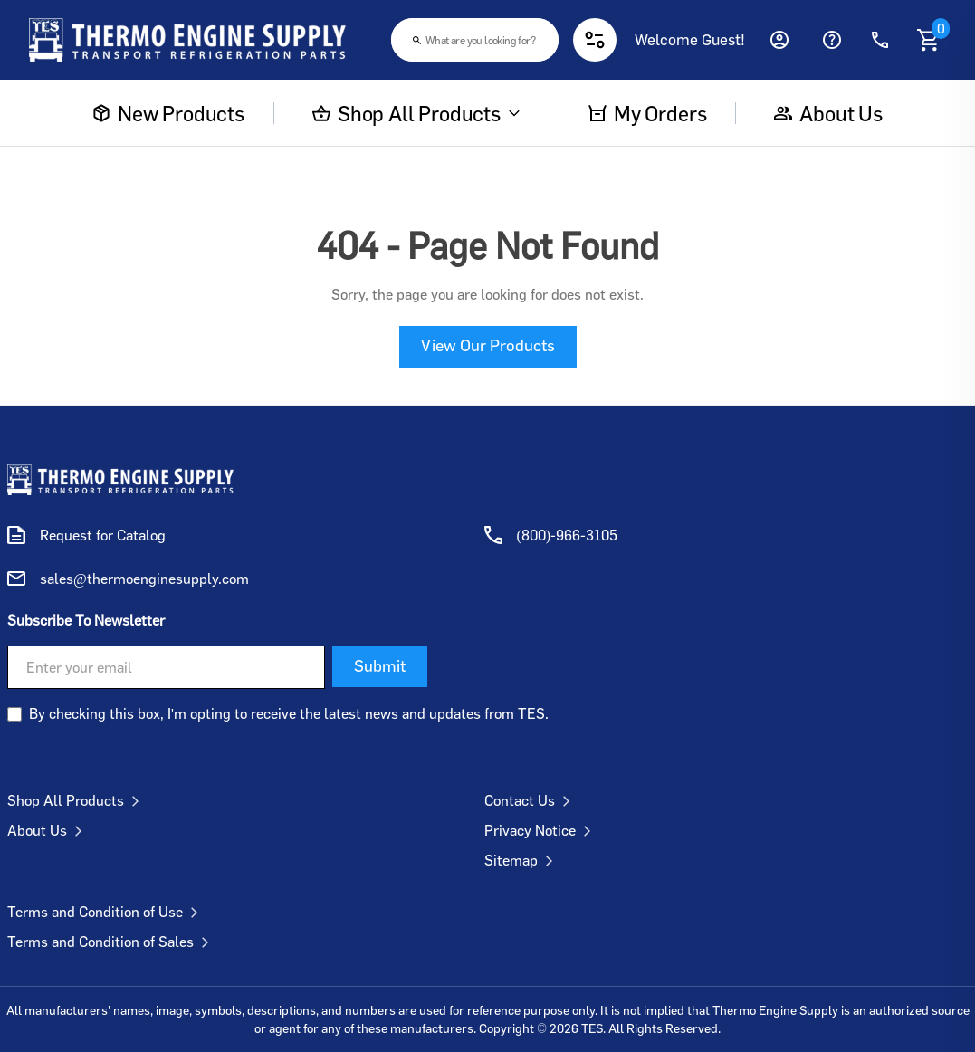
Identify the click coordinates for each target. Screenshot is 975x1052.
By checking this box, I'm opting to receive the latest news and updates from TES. (289, 713)
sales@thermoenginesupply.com (144, 578)
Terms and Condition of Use (106, 912)
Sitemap (522, 860)
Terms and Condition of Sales (111, 941)
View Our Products (488, 345)
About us (828, 113)
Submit (380, 665)
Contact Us (531, 800)
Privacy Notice (541, 830)
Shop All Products (416, 113)
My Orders (647, 113)
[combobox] (475, 40)
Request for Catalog (103, 535)
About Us (48, 830)
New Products (168, 113)
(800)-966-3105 (567, 535)
